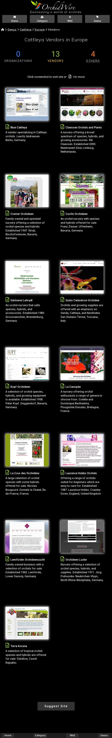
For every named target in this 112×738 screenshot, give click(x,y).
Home (7, 735)
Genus (12, 29)
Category (40, 735)
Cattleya (25, 29)
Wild (72, 735)
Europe (40, 29)
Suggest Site (56, 706)
